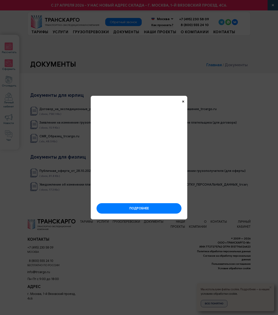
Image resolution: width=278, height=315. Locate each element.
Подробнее (139, 208)
